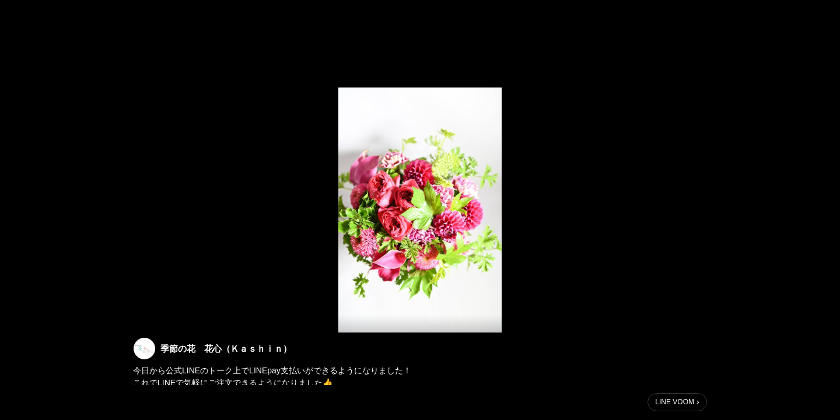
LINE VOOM (674, 402)
